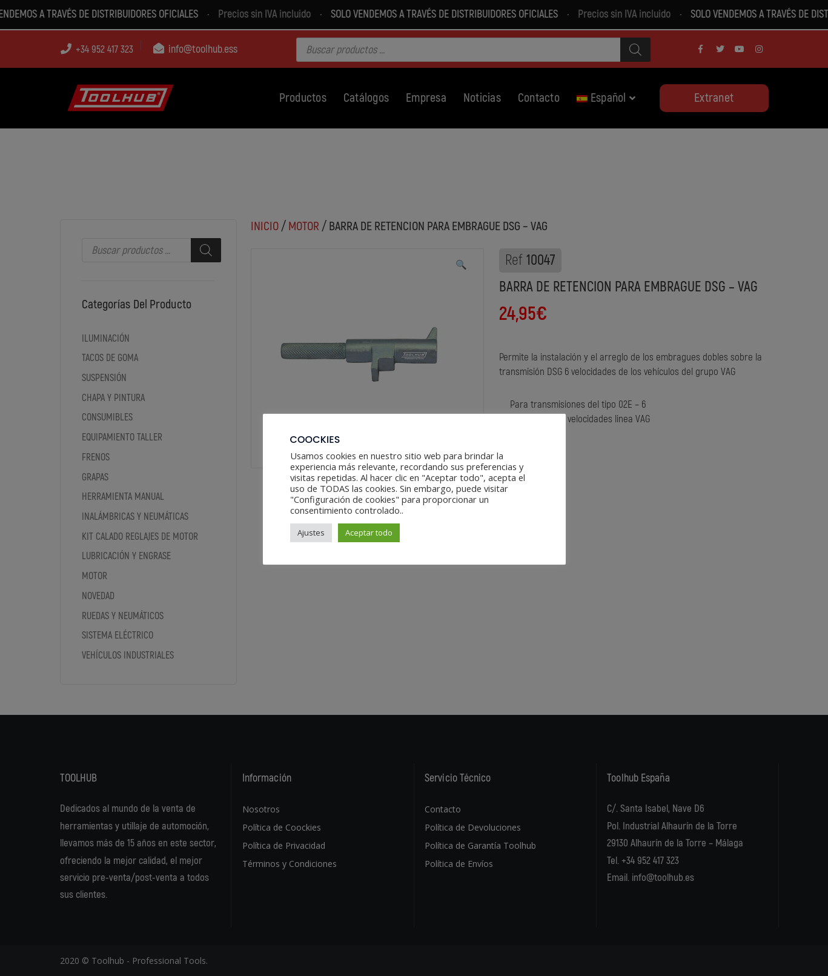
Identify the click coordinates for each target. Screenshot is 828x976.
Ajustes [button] (311, 532)
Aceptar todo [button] (368, 532)
